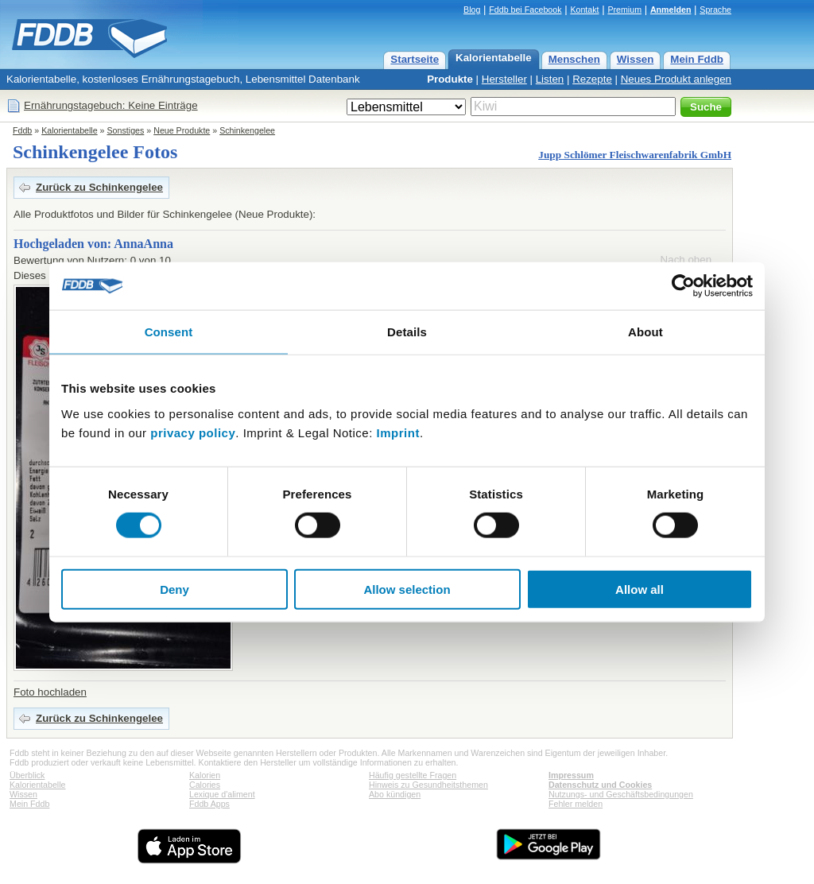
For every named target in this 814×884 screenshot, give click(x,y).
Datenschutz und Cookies (600, 784)
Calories (204, 784)
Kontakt (584, 9)
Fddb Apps (209, 803)
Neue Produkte (181, 130)
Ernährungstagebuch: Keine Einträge (111, 105)
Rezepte (592, 79)
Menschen (574, 59)
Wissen (635, 59)
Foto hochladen (50, 692)
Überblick (27, 775)
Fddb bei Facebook (525, 9)
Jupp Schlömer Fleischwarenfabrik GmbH (634, 155)
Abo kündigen (395, 794)
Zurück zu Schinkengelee (99, 187)
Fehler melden (575, 803)
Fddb (22, 130)
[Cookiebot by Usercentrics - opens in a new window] (683, 286)
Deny (174, 588)
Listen (550, 79)
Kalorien (204, 775)
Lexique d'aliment (222, 794)
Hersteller (504, 79)
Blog (471, 9)
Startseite (414, 59)
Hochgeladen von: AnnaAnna (93, 243)
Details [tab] (407, 332)
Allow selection (406, 588)
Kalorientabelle (493, 58)
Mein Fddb (696, 59)
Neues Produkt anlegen (676, 79)
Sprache (715, 9)
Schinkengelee (247, 130)
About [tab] (645, 332)
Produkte (450, 79)
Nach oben (686, 260)
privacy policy (192, 432)
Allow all (639, 588)
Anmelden (671, 9)
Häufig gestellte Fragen (412, 775)
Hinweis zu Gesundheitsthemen (428, 784)
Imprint (398, 432)
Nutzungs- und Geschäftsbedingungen (620, 794)
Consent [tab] (169, 332)
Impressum (571, 775)
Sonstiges (126, 130)
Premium (624, 9)
